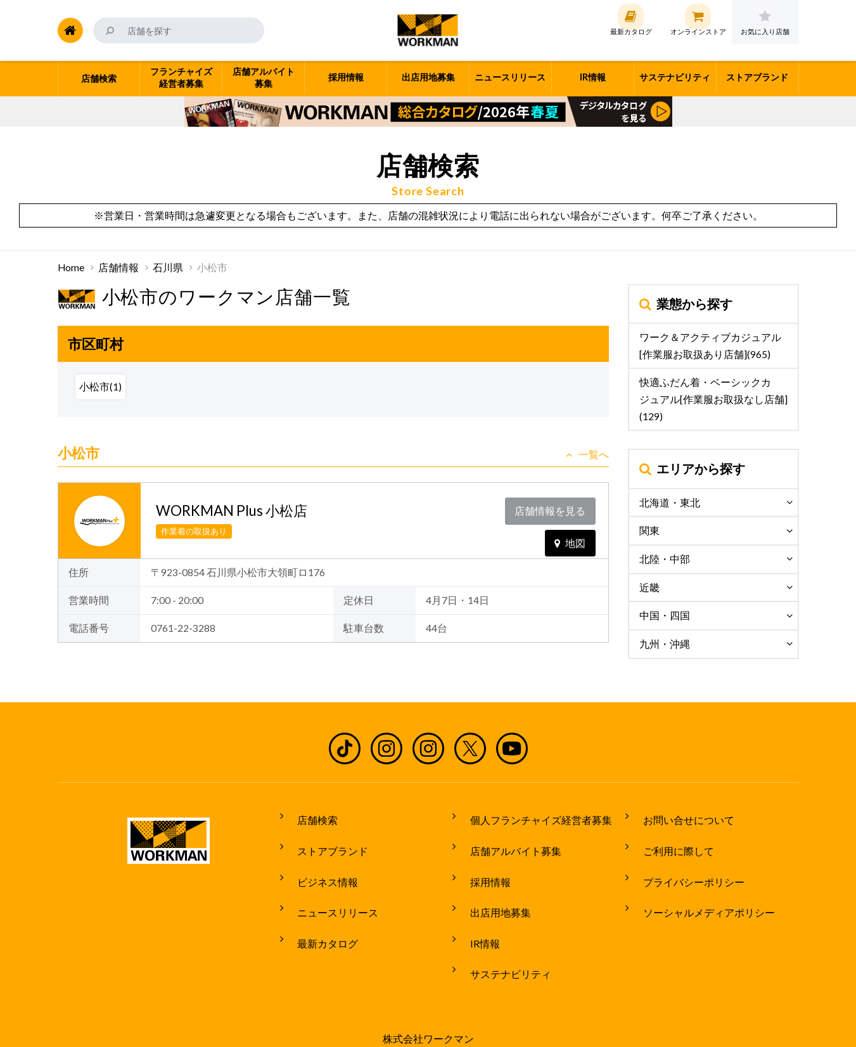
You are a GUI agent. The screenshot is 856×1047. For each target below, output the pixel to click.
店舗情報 (118, 267)
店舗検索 (309, 816)
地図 (569, 533)
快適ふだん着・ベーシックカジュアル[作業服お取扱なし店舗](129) (713, 398)
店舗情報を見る (553, 507)
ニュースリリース (329, 887)
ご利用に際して (669, 839)
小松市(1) (100, 386)
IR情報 (476, 910)
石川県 (168, 267)
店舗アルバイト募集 (507, 839)
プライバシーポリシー (685, 863)
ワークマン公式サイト (428, 30)
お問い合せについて (679, 816)
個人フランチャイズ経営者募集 (532, 816)
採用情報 (481, 863)
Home (71, 267)
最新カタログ (319, 910)
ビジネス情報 (319, 863)
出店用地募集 (491, 887)
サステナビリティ (501, 934)
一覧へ (587, 454)
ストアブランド (324, 839)
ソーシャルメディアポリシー (700, 887)
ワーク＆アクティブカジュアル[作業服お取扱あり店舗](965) (710, 345)
